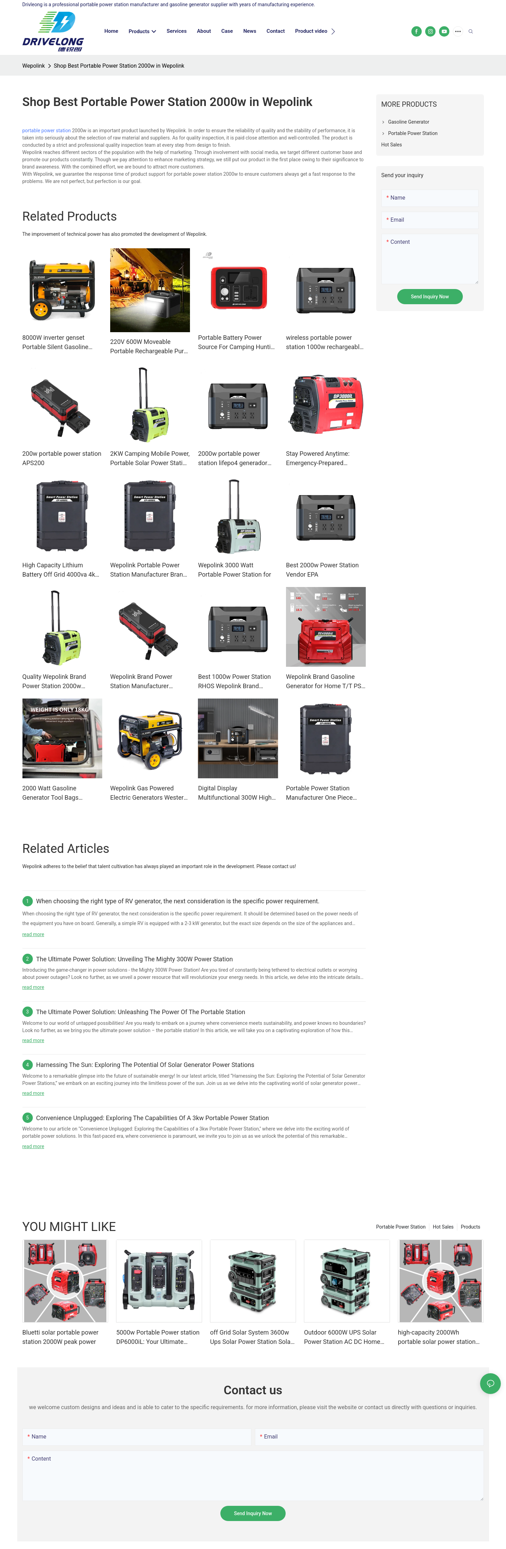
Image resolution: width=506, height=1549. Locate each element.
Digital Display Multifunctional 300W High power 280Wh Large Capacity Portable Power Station (234, 793)
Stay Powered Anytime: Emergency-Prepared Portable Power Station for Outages (322, 459)
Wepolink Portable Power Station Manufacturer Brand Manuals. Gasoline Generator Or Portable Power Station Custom (149, 570)
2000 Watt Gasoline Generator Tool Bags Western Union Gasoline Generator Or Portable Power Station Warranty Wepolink (62, 793)
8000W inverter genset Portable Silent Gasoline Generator (55, 343)
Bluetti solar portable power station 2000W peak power (60, 1337)
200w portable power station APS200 (62, 458)
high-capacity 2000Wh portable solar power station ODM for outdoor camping (437, 1337)
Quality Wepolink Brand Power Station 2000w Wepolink (54, 682)
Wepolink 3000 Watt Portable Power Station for (234, 569)
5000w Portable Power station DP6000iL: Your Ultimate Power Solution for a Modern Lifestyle (157, 1337)
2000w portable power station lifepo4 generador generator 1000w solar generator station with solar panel (236, 459)
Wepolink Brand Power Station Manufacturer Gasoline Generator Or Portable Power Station (142, 682)
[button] (333, 31)
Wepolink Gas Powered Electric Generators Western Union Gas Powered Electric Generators (148, 793)
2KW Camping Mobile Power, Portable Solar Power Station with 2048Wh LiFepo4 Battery (150, 459)
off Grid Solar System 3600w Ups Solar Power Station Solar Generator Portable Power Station (251, 1337)
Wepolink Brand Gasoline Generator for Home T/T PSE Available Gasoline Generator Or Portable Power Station (325, 682)
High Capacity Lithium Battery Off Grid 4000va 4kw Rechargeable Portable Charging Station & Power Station (61, 570)
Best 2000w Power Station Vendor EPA (322, 569)
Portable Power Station (401, 1227)
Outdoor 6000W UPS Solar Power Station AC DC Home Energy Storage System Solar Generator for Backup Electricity (343, 1337)
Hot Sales (443, 1227)
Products (470, 1227)
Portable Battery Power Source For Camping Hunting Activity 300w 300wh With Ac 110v (237, 343)
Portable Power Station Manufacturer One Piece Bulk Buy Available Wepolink (324, 793)
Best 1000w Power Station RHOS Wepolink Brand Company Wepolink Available (238, 682)
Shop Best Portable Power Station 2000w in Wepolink (119, 65)
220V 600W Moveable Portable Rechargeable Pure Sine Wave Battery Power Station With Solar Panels (148, 347)
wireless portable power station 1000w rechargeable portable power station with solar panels (324, 343)
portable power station (46, 130)
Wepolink (33, 65)
